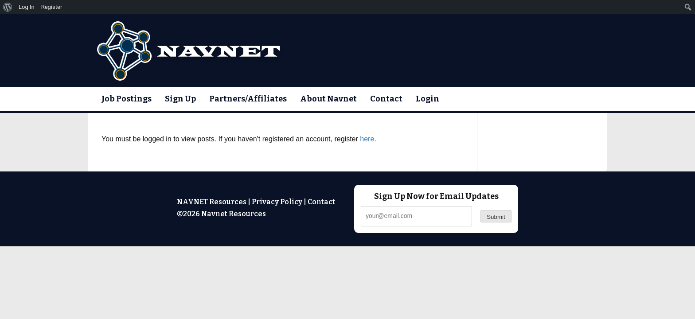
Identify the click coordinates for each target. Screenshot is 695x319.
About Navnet (328, 99)
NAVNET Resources (211, 202)
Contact (386, 99)
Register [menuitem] (51, 7)
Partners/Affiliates (248, 99)
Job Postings (127, 99)
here (367, 139)
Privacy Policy (277, 202)
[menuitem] (8, 7)
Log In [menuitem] (27, 7)
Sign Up (180, 99)
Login (427, 99)
